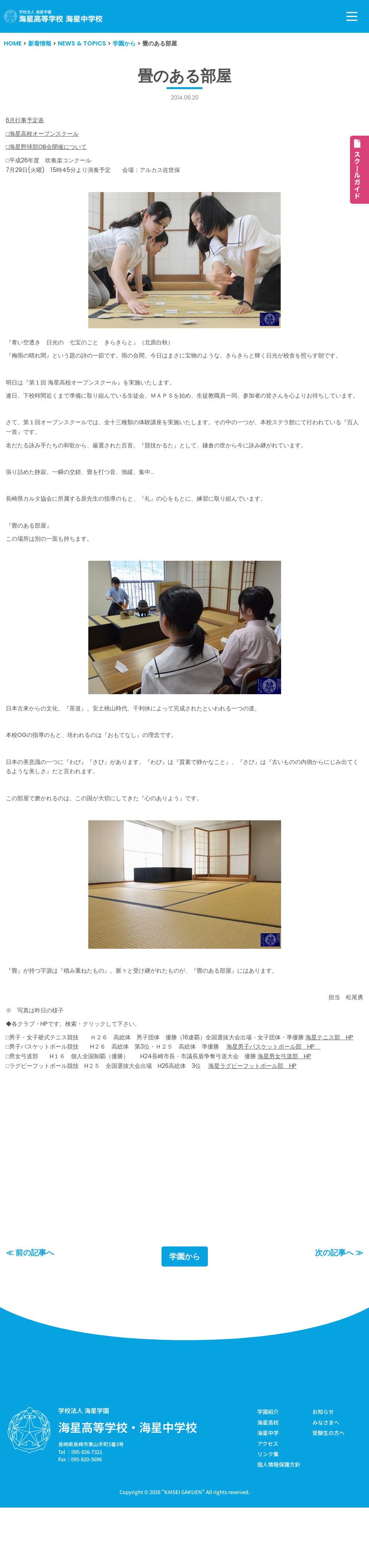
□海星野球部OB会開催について (49, 148)
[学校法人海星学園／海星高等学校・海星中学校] (53, 16)
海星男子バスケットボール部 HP (291, 1092)
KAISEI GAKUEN (183, 1542)
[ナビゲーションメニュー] (351, 16)
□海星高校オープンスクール (45, 134)
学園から (184, 1307)
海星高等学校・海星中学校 (127, 1477)
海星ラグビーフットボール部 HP (269, 1111)
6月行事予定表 (26, 120)
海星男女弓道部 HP (303, 1102)
